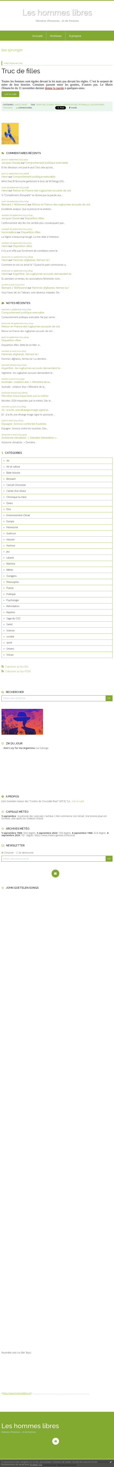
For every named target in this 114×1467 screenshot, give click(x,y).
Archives (56, 36)
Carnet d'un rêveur (16, 490)
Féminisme (12, 527)
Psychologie (12, 600)
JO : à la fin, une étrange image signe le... (25, 409)
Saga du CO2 (13, 618)
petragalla (84, 105)
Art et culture (13, 466)
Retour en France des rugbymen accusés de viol (42, 190)
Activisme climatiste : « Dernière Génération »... (29, 437)
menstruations (69, 105)
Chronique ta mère (16, 497)
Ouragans (11, 575)
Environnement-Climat (18, 515)
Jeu (8, 551)
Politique (11, 594)
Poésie (10, 588)
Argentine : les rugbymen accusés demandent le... (43, 273)
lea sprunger (97, 105)
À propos (75, 36)
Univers (10, 648)
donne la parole (54, 88)
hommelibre (8, 232)
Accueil (37, 36)
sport (9, 642)
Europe (10, 521)
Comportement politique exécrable (46, 162)
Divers (9, 503)
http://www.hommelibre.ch (17, 1393)
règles (58, 105)
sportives (41, 105)
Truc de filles (20, 71)
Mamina (10, 563)
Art (7, 460)
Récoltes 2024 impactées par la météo (24, 395)
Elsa (8, 509)
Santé (9, 624)
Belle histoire (13, 472)
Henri (4, 176)
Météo (9, 569)
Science (10, 630)
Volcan (10, 654)
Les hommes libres (57, 12)
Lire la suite (10, 94)
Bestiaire (11, 478)
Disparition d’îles (34, 218)
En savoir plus (36, 1464)
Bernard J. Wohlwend (14, 204)
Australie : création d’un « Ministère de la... (26, 382)
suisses (50, 105)
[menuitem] (37, 36)
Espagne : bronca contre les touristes (23, 423)
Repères (10, 612)
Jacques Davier (10, 218)
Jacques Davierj (10, 162)
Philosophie (12, 582)
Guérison (11, 533)
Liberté (10, 557)
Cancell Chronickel (16, 485)
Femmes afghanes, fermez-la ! (31, 260)
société (10, 636)
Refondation (12, 606)
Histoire (10, 539)
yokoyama (8, 108)
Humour (10, 545)
